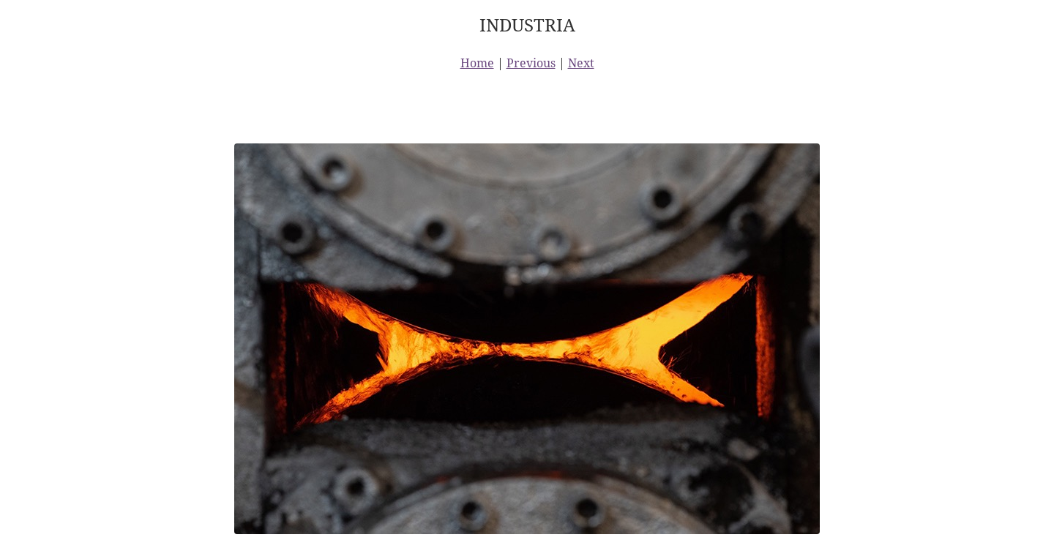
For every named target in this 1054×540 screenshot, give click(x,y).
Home (477, 63)
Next (581, 63)
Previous (531, 63)
